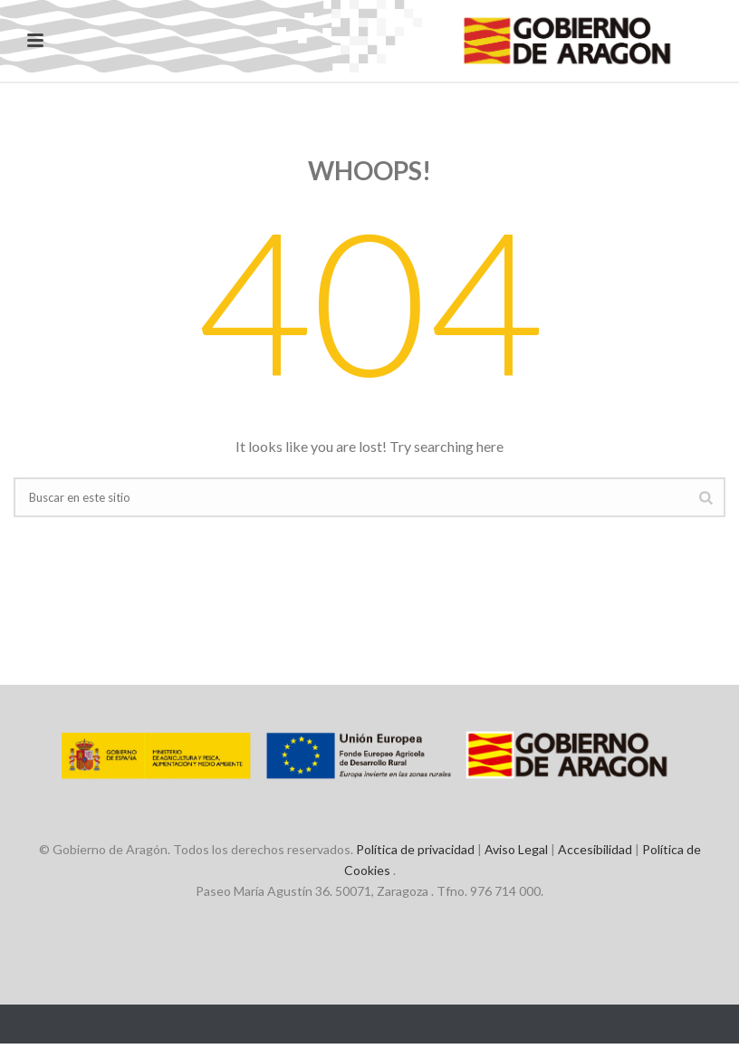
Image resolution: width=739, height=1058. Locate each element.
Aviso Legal (516, 849)
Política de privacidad (415, 849)
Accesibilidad (595, 849)
